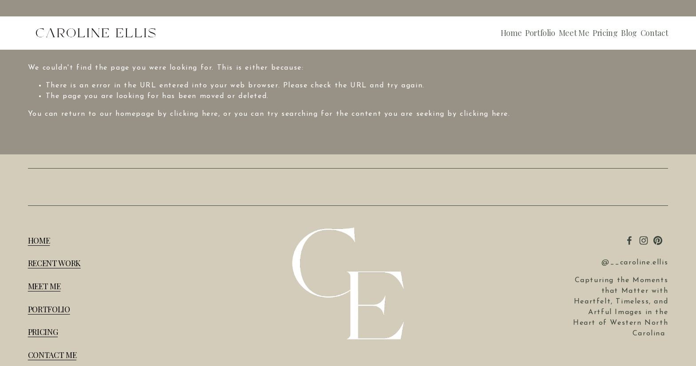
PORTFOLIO (49, 309)
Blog (629, 33)
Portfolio (540, 33)
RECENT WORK (54, 263)
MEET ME (44, 286)
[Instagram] (643, 240)
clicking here (194, 114)
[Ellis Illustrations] (629, 240)
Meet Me (574, 33)
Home (511, 33)
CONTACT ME (52, 354)
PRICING (43, 331)
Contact (654, 33)
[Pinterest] (657, 240)
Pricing (605, 33)
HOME (39, 240)
